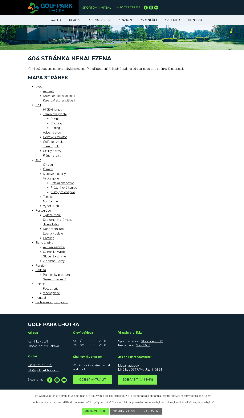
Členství (48, 169)
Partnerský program (56, 275)
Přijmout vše (95, 411)
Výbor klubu (51, 206)
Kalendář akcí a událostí (59, 100)
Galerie (171, 20)
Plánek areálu (52, 155)
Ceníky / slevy (52, 151)
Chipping (56, 123)
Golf (55, 20)
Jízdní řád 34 (153, 369)
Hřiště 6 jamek (52, 109)
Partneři (147, 20)
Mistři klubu (50, 201)
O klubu (48, 164)
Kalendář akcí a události (59, 96)
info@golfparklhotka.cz (43, 370)
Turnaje (48, 197)
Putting (55, 128)
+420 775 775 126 (128, 7)
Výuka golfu (51, 178)
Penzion (125, 20)
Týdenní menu (52, 215)
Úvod (39, 86)
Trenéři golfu (51, 146)
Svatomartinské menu (57, 220)
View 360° (143, 345)
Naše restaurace (54, 229)
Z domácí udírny (54, 261)
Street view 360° (152, 341)
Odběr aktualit (92, 379)
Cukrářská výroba (55, 252)
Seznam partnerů (54, 279)
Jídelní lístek (51, 224)
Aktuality (48, 91)
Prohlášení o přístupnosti (51, 302)
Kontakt (195, 20)
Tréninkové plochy (55, 114)
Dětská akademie (62, 183)
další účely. (204, 395)
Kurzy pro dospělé (63, 192)
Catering (48, 238)
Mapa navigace (128, 365)
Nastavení (151, 411)
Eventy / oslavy (53, 233)
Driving (55, 119)
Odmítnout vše (124, 411)
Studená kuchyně (54, 256)
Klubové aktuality (54, 174)
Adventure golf (53, 132)
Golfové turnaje (53, 142)
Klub (73, 20)
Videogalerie (51, 293)
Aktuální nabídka (54, 247)
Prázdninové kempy (64, 187)
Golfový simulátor (55, 137)
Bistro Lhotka (44, 242)
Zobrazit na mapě (138, 379)
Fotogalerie (51, 288)
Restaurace (98, 20)
